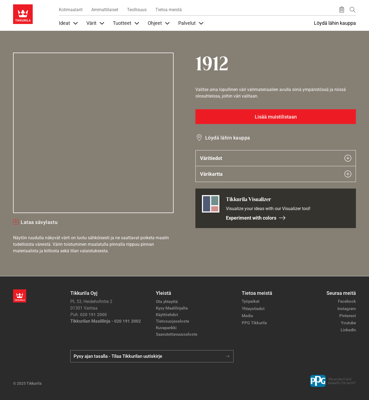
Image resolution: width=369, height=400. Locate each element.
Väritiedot (275, 158)
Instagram (346, 308)
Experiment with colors (256, 218)
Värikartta (275, 174)
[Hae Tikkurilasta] (352, 9)
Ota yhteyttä (167, 301)
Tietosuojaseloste (172, 321)
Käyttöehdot (167, 314)
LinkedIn (348, 330)
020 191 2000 (93, 314)
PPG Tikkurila (254, 322)
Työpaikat (250, 301)
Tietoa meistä (168, 9)
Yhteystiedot (253, 308)
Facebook (347, 301)
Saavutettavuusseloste (176, 334)
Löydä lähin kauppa (335, 23)
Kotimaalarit (71, 9)
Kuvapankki (166, 327)
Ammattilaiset (104, 9)
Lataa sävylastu (39, 222)
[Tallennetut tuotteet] (341, 10)
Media (247, 315)
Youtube (348, 322)
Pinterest (347, 315)
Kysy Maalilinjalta (172, 308)
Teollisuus (137, 9)
